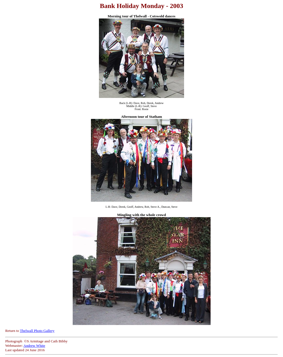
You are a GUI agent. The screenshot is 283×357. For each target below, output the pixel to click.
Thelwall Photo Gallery (37, 331)
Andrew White (34, 345)
